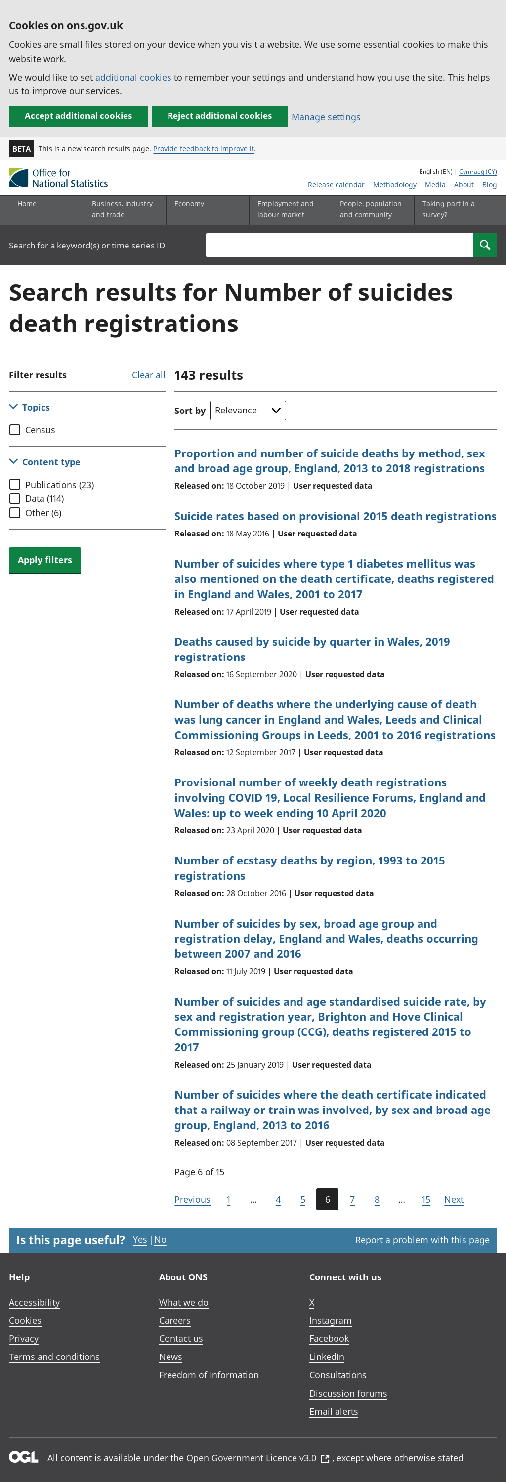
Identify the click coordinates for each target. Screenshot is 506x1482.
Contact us (181, 1338)
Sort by (190, 410)
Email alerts (333, 1411)
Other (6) (43, 513)
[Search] (485, 245)
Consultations (338, 1375)
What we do (184, 1302)
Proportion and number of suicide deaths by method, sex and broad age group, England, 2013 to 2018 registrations (329, 461)
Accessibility (34, 1302)
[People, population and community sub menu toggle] (371, 210)
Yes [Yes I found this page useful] (140, 1239)
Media (435, 184)
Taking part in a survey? (448, 209)
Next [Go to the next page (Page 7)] (454, 1199)
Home (27, 203)
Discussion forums (348, 1393)
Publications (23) (59, 485)
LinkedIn (326, 1356)
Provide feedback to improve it (203, 148)
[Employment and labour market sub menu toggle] (288, 210)
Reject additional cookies (220, 115)
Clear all (149, 375)
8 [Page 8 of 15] (377, 1199)
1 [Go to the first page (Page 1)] (228, 1199)
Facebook (329, 1338)
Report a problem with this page (422, 1240)
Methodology (395, 184)
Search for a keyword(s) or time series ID (87, 245)
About (464, 184)
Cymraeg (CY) (478, 171)
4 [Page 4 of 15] (278, 1199)
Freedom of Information (209, 1375)
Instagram (330, 1320)
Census (40, 430)
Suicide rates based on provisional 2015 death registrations (335, 515)
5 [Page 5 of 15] (302, 1199)
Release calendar (336, 184)
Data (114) (44, 498)
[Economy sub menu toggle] (205, 210)
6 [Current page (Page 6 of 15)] (327, 1199)
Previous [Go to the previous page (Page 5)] (192, 1199)
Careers (175, 1320)
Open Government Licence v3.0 (258, 1458)
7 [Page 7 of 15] (352, 1199)
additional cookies (133, 77)
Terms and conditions (54, 1356)
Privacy (24, 1338)
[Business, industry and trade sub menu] (123, 210)
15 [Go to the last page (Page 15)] (426, 1199)
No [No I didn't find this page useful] (160, 1239)
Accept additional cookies (78, 115)
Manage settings (326, 117)
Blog (489, 184)
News (170, 1356)
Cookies (25, 1320)
